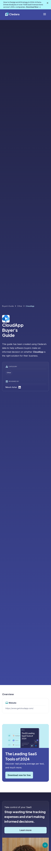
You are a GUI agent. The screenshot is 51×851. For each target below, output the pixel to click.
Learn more (25, 830)
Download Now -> (33, 7)
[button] (44, 14)
